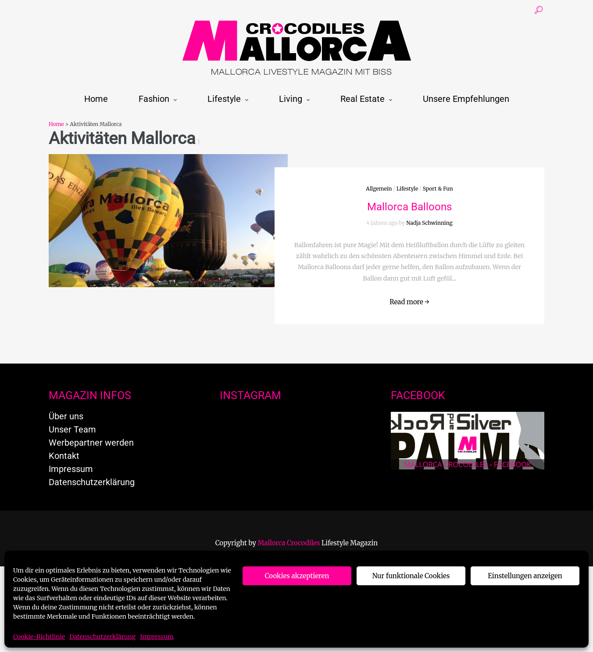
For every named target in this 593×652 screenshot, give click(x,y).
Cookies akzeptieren (297, 576)
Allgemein (379, 188)
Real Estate (362, 99)
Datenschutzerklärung (102, 637)
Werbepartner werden (91, 442)
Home (96, 99)
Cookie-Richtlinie (39, 637)
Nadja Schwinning (429, 223)
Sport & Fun (438, 188)
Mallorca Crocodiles (289, 543)
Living (290, 99)
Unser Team (72, 429)
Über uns (66, 416)
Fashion (154, 99)
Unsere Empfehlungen (466, 99)
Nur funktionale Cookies (411, 576)
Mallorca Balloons (409, 207)
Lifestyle (224, 99)
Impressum (157, 637)
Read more (409, 302)
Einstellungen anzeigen (525, 576)
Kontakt (64, 455)
